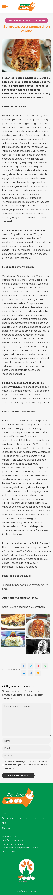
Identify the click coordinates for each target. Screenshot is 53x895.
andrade (32, 891)
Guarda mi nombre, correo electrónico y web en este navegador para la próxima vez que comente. (27, 765)
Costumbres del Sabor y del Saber (26, 20)
